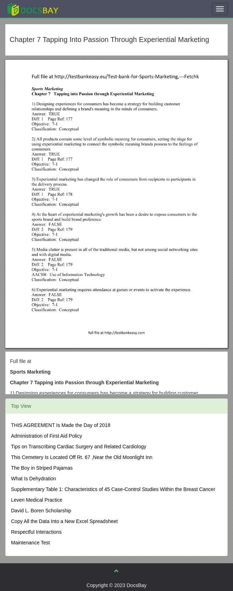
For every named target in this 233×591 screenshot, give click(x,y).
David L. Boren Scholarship (41, 510)
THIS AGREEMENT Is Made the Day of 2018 (60, 425)
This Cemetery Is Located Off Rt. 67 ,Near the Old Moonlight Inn (81, 457)
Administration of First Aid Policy (46, 436)
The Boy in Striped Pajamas (42, 468)
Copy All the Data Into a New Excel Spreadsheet (64, 521)
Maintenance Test (30, 542)
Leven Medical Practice (37, 500)
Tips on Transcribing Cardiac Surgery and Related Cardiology (78, 446)
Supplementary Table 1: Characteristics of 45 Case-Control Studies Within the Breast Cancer (113, 489)
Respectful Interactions (36, 532)
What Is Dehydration (33, 478)
